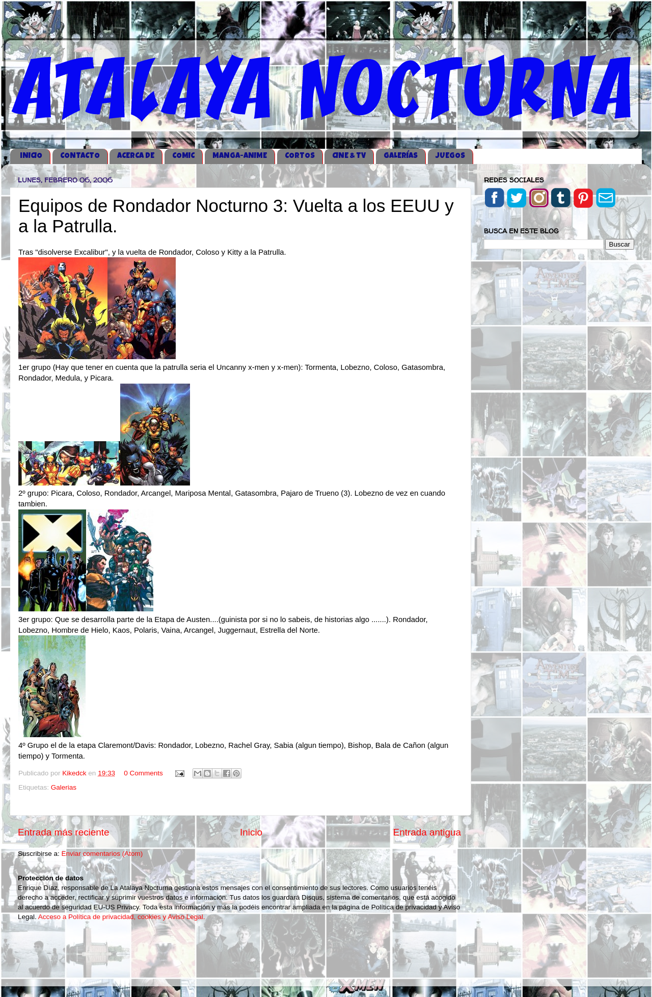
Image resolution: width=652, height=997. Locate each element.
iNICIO (31, 156)
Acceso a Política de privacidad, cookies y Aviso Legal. (121, 917)
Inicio (251, 832)
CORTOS (300, 156)
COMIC (183, 156)
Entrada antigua (427, 832)
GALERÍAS (401, 156)
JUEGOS (450, 156)
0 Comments (143, 773)
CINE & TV (349, 156)
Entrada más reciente (64, 832)
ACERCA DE (135, 156)
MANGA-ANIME (239, 156)
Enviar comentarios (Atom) (102, 853)
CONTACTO (80, 156)
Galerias (63, 787)
